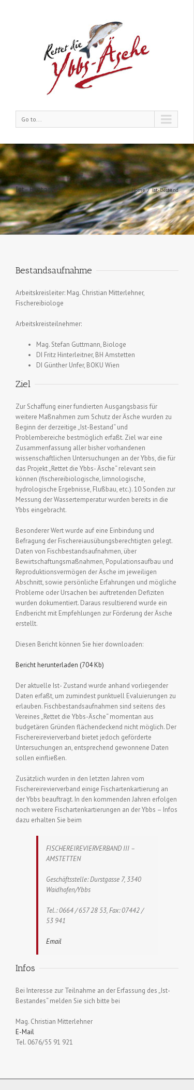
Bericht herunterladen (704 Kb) (60, 665)
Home (138, 190)
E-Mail (25, 1031)
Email (54, 941)
